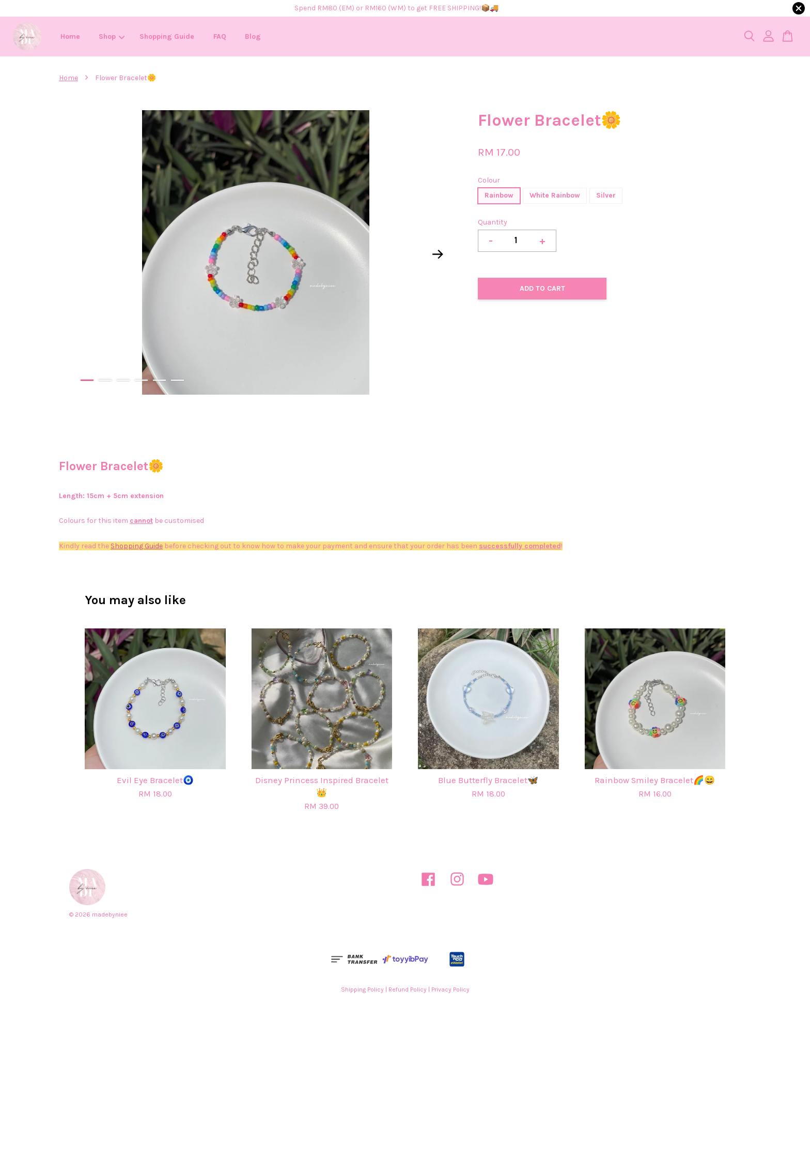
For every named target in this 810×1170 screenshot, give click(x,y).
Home (70, 36)
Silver (606, 195)
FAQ (219, 36)
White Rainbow (554, 195)
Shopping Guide (166, 36)
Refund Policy (407, 989)
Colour (489, 180)
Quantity (492, 222)
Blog (253, 36)
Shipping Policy (362, 989)
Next (438, 254)
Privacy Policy (450, 989)
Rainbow (499, 195)
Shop (111, 36)
